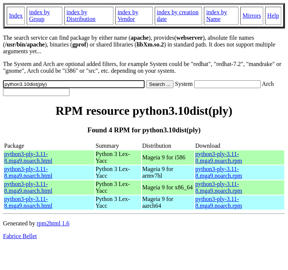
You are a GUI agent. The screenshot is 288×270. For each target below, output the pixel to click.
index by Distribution (80, 15)
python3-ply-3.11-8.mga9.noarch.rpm (218, 157)
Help (273, 15)
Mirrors (252, 15)
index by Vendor (128, 15)
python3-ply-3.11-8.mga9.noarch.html (28, 157)
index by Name (216, 15)
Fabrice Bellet (20, 236)
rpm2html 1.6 (53, 223)
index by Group (39, 15)
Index (16, 15)
